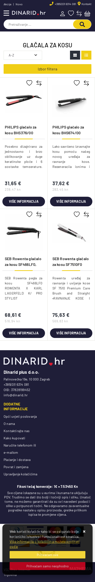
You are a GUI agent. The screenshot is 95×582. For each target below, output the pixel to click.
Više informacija (23, 201)
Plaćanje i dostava (17, 460)
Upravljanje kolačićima (20, 474)
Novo (19, 4)
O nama (9, 424)
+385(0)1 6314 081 (65, 4)
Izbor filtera (47, 69)
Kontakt (86, 4)
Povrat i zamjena (16, 467)
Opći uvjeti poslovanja (20, 416)
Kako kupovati (14, 438)
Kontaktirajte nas (17, 431)
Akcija (7, 4)
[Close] (47, 554)
